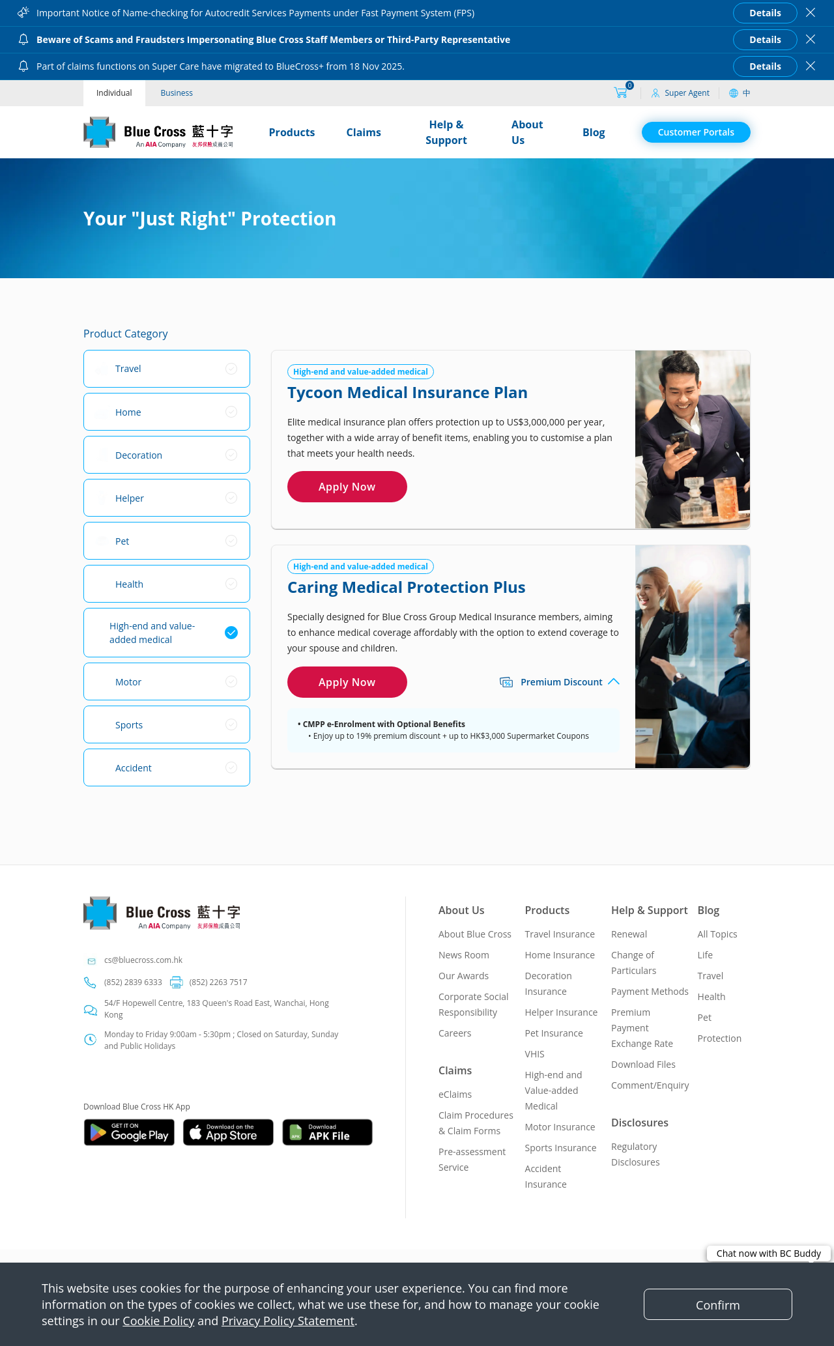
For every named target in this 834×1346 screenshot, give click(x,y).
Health (712, 996)
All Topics (718, 934)
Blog (593, 132)
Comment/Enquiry (650, 1085)
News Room (464, 955)
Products (292, 132)
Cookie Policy (158, 1320)
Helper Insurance (561, 1012)
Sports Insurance (561, 1147)
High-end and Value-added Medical (553, 1090)
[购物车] (620, 93)
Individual (114, 92)
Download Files (643, 1064)
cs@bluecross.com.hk (143, 960)
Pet (705, 1017)
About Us (527, 132)
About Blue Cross (475, 934)
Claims (364, 132)
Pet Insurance (554, 1033)
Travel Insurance (560, 934)
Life (705, 955)
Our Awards (464, 975)
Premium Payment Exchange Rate (642, 1028)
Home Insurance (560, 955)
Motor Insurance (560, 1127)
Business (177, 92)
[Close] (718, 1304)
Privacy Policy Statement (288, 1320)
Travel (711, 975)
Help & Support (446, 132)
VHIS (535, 1054)
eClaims (455, 1094)
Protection (720, 1038)
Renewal (629, 934)
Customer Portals (696, 132)
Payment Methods (650, 991)
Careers (455, 1033)
